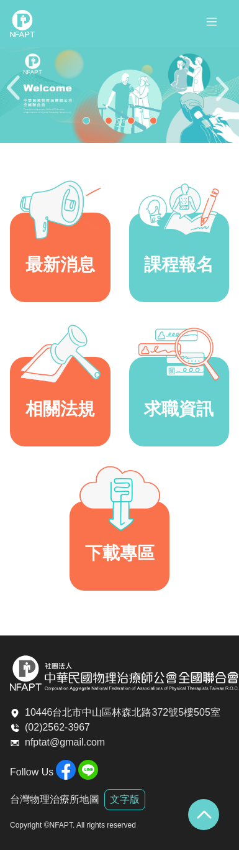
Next (223, 95)
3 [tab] (134, 124)
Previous (15, 95)
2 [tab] (112, 124)
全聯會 (22, 23)
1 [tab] (89, 124)
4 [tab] (156, 124)
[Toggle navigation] (211, 23)
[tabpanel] (119, 95)
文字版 (125, 799)
